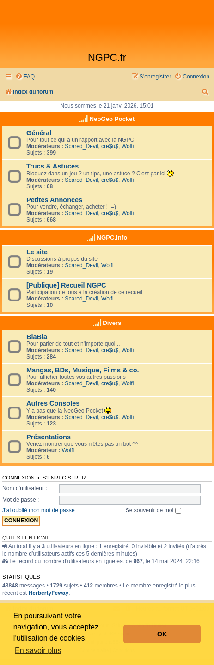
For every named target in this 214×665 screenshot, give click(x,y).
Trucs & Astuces (52, 166)
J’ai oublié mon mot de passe (38, 510)
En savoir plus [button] (38, 650)
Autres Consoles (52, 403)
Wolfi (128, 146)
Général (38, 133)
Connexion (18, 477)
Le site (37, 252)
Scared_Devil (81, 146)
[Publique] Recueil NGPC (66, 285)
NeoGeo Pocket (112, 118)
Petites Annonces (54, 200)
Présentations (48, 437)
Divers (112, 322)
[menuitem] (25, 77)
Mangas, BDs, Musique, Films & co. (82, 370)
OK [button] (162, 634)
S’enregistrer (64, 477)
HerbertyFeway (48, 593)
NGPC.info (112, 237)
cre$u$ (109, 146)
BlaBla (36, 337)
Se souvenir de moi (153, 510)
